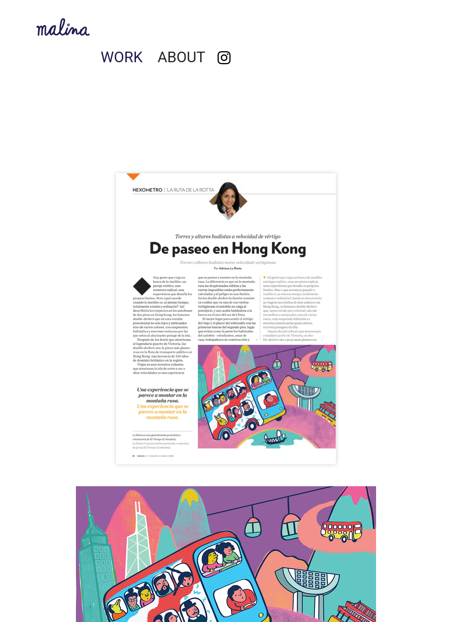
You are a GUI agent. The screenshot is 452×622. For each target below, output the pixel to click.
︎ (224, 58)
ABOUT (181, 57)
